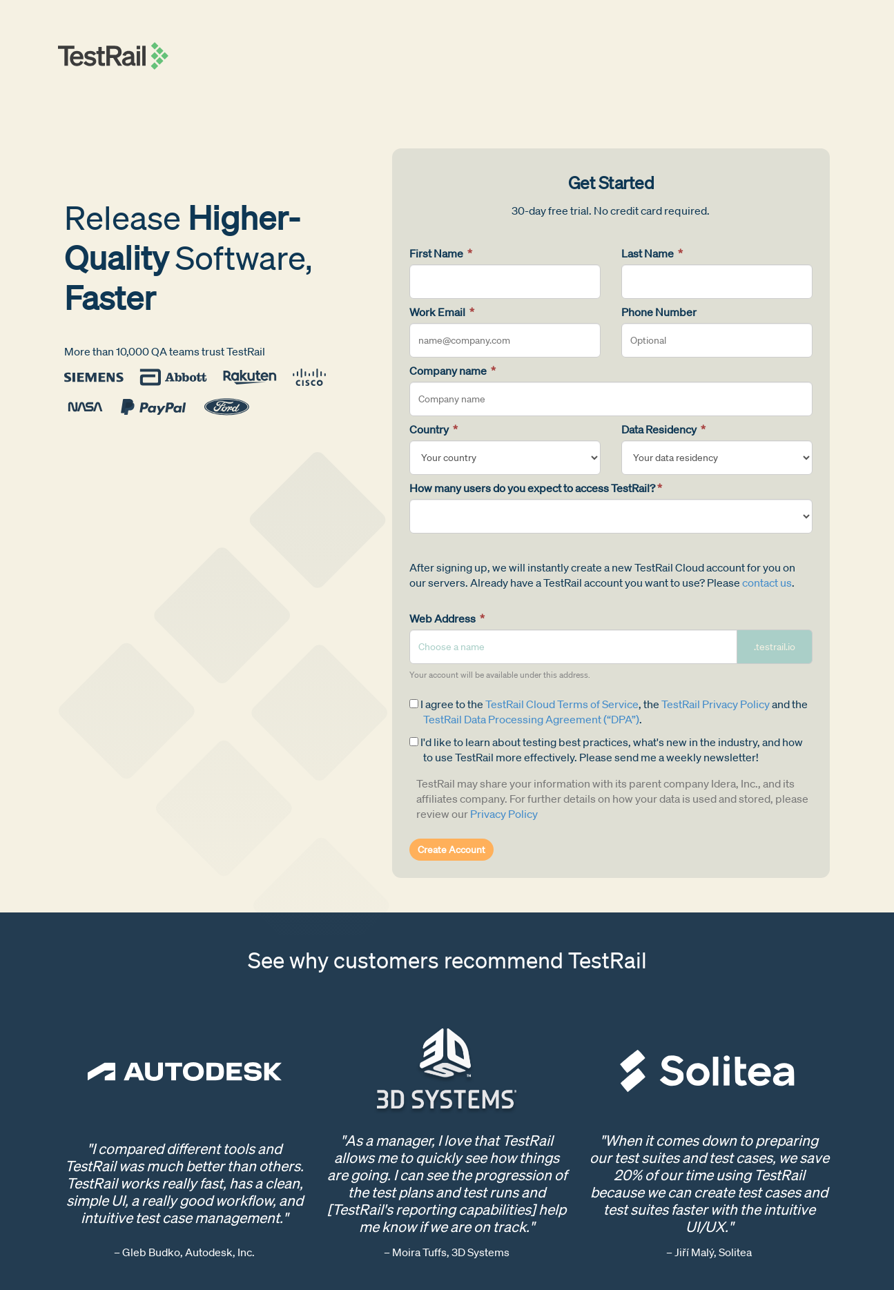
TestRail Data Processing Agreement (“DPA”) (531, 719)
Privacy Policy (504, 814)
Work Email (441, 312)
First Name (440, 253)
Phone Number (659, 312)
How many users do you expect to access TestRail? (535, 488)
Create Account (451, 849)
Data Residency (663, 429)
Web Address (447, 618)
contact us (767, 582)
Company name (452, 371)
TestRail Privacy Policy (715, 704)
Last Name (652, 253)
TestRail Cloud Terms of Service (562, 704)
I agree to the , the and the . (608, 711)
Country (433, 429)
